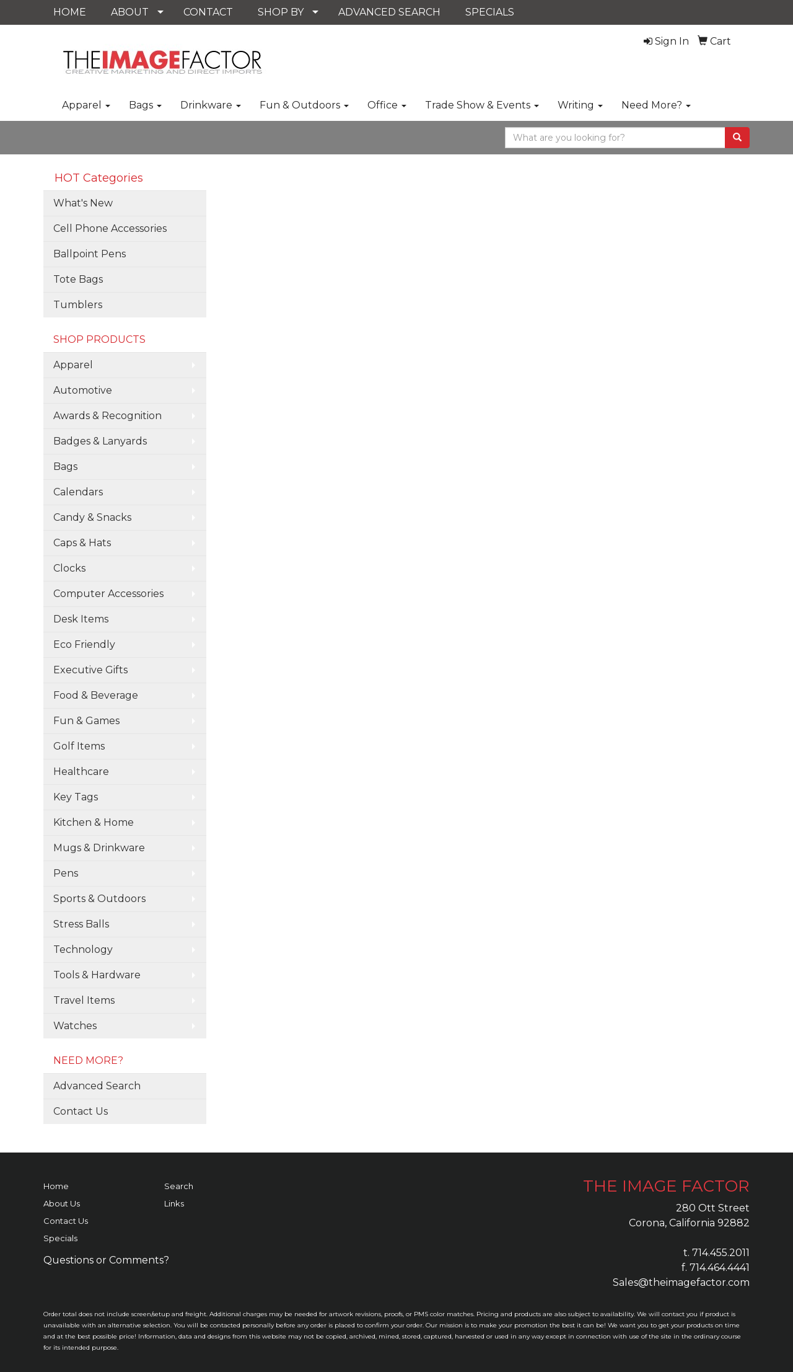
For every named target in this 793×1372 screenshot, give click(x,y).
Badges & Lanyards (100, 441)
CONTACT (208, 12)
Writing (580, 105)
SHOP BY (281, 12)
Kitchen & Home (93, 822)
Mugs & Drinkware (99, 848)
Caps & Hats (82, 543)
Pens (65, 873)
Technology (83, 949)
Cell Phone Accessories (110, 228)
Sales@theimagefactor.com (681, 1282)
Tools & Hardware (97, 975)
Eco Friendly (84, 644)
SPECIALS (489, 12)
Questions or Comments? (106, 1260)
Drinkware (210, 105)
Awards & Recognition (107, 416)
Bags (145, 105)
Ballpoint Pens (89, 254)
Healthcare (81, 771)
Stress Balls (81, 924)
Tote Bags (78, 279)
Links (174, 1203)
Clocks (69, 568)
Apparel (86, 105)
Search (178, 1186)
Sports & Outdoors (99, 899)
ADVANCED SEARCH (389, 12)
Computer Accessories (108, 594)
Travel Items (84, 1000)
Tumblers (77, 305)
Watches (75, 1026)
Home (56, 1186)
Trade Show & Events (482, 105)
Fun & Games (86, 721)
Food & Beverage (95, 695)
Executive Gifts (90, 670)
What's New (83, 203)
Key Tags (75, 797)
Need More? (656, 105)
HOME (69, 12)
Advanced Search (97, 1086)
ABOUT (130, 12)
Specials (60, 1238)
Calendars (78, 492)
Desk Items (80, 619)
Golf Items (79, 746)
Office (386, 105)
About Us (61, 1203)
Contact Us (80, 1111)
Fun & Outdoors (304, 105)
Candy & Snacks (92, 517)
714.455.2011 (721, 1253)
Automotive (82, 390)
